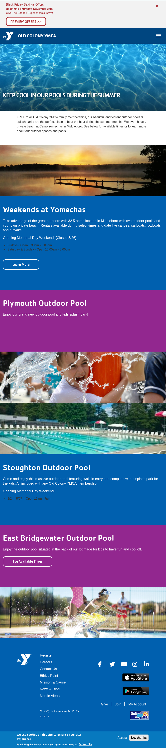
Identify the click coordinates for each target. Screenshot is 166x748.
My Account (137, 704)
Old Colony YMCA (37, 36)
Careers (46, 662)
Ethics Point (49, 676)
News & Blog (50, 689)
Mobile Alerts (50, 696)
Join (118, 704)
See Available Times (27, 561)
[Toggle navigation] (158, 36)
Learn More (21, 264)
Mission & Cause (53, 682)
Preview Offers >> (26, 21)
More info (85, 744)
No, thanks (139, 737)
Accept (122, 737)
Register (46, 655)
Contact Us (48, 669)
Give (104, 704)
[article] (83, 14)
